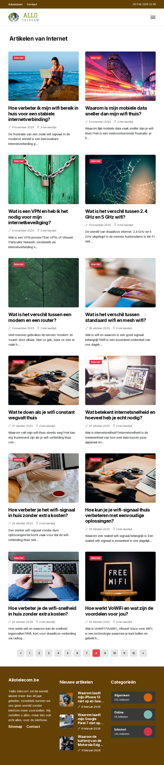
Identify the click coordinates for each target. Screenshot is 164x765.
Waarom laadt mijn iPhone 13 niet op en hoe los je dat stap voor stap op (89, 697)
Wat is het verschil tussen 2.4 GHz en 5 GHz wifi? (116, 214)
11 (124, 653)
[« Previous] (21, 653)
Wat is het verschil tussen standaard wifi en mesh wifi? (115, 317)
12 (133, 653)
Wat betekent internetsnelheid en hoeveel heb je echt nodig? (120, 414)
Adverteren (15, 4)
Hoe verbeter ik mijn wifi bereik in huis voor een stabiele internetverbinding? (43, 113)
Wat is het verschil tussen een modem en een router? (39, 317)
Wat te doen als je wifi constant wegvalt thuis (41, 414)
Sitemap (15, 726)
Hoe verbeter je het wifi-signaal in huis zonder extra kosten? (41, 512)
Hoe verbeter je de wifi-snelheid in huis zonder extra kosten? (42, 610)
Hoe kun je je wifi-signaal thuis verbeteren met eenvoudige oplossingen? (117, 515)
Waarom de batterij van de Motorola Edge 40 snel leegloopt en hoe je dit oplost (90, 741)
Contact (32, 4)
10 (114, 653)
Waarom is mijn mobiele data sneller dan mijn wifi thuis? (116, 110)
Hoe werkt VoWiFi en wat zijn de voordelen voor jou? (119, 610)
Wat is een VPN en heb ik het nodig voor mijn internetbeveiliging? (38, 216)
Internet (18, 57)
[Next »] (143, 653)
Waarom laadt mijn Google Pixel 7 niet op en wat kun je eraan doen (89, 719)
